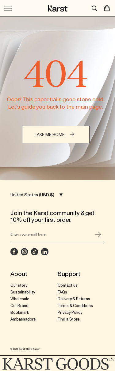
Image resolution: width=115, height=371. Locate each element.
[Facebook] (14, 252)
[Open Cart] (107, 7)
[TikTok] (34, 252)
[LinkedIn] (44, 252)
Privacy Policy (70, 312)
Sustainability (22, 292)
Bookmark (19, 312)
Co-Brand (19, 305)
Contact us (68, 285)
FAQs (62, 292)
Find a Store (68, 319)
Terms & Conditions (75, 305)
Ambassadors (23, 319)
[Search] (96, 7)
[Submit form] (98, 234)
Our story (18, 285)
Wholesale (19, 299)
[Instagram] (24, 252)
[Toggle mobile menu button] (8, 8)
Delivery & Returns (74, 299)
